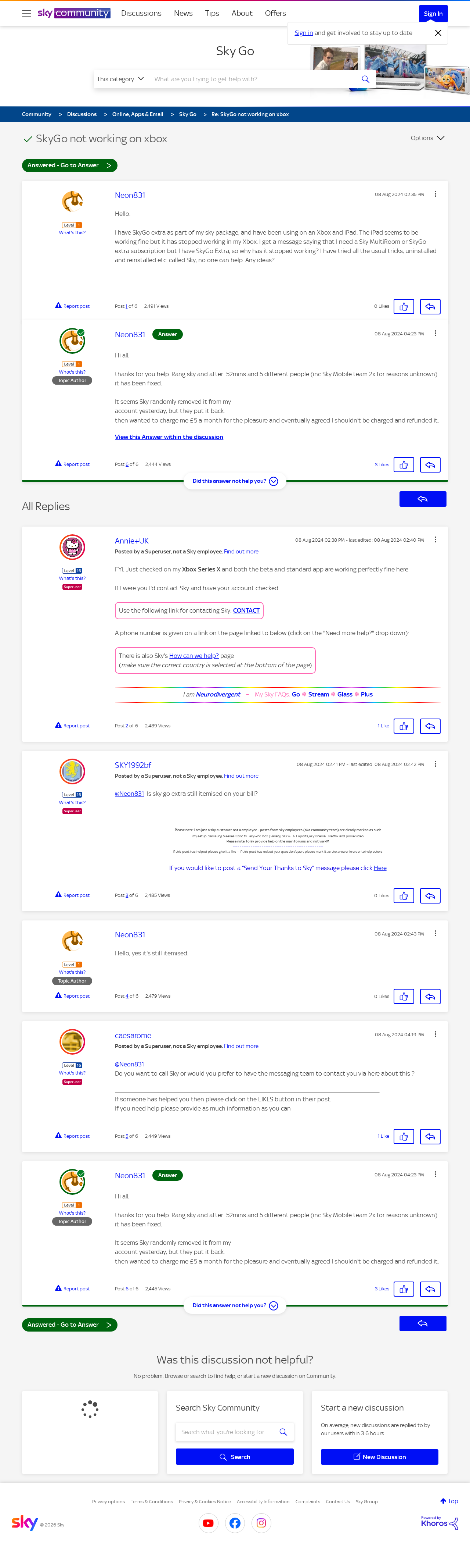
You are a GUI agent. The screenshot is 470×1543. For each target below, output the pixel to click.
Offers (275, 13)
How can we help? (194, 655)
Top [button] (453, 1501)
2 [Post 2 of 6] (127, 725)
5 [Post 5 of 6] (127, 1136)
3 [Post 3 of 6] (127, 895)
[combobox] (251, 79)
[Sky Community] (74, 13)
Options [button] (422, 138)
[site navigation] (26, 13)
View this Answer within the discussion (169, 437)
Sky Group (367, 1501)
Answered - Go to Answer (70, 165)
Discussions (141, 13)
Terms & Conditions (152, 1501)
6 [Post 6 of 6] (127, 464)
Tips (212, 13)
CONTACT (246, 610)
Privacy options (108, 1501)
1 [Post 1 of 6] (126, 306)
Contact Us (338, 1501)
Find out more (241, 551)
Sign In (433, 13)
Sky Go (235, 50)
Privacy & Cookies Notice (205, 1501)
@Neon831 (129, 793)
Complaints (308, 1501)
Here (380, 868)
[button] (435, 194)
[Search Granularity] (121, 79)
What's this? (72, 232)
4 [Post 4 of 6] (127, 996)
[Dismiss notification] (438, 33)
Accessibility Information (263, 1501)
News (183, 13)
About (242, 13)
